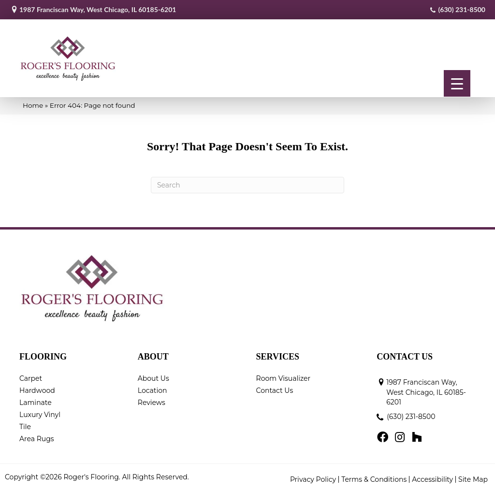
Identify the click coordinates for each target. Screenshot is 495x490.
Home (33, 105)
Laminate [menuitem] (35, 402)
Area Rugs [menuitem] (36, 438)
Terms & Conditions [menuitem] (374, 479)
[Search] (247, 185)
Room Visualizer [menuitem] (283, 378)
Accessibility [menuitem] (432, 479)
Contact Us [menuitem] (274, 390)
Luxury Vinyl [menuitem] (39, 414)
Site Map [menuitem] (473, 479)
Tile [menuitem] (25, 426)
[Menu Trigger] (457, 83)
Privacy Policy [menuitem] (313, 479)
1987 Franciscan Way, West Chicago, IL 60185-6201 (97, 9)
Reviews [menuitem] (151, 402)
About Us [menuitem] (153, 378)
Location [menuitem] (152, 390)
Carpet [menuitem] (30, 378)
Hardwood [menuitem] (37, 390)
